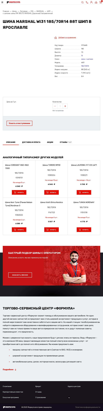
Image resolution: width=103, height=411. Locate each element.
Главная (6, 11)
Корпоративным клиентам (13, 392)
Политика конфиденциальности (87, 407)
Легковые (23, 11)
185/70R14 (85, 66)
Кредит (38, 386)
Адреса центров (74, 386)
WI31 (48, 11)
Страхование (40, 397)
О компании (7, 386)
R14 (32, 11)
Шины (14, 11)
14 (82, 56)
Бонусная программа (11, 397)
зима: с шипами (87, 59)
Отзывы (38, 392)
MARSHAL (40, 11)
